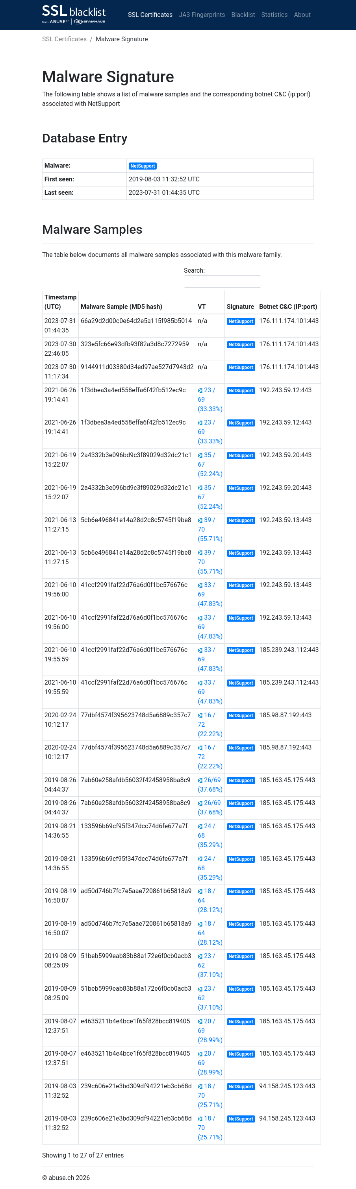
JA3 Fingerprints (202, 14)
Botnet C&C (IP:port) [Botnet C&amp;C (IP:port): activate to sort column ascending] (288, 306)
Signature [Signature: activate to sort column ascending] (240, 306)
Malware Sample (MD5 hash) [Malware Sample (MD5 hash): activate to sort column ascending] (121, 306)
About (302, 14)
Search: (222, 277)
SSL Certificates (150, 14)
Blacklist (243, 14)
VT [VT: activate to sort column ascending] (202, 306)
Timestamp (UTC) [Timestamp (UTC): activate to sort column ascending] (60, 302)
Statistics (274, 14)
